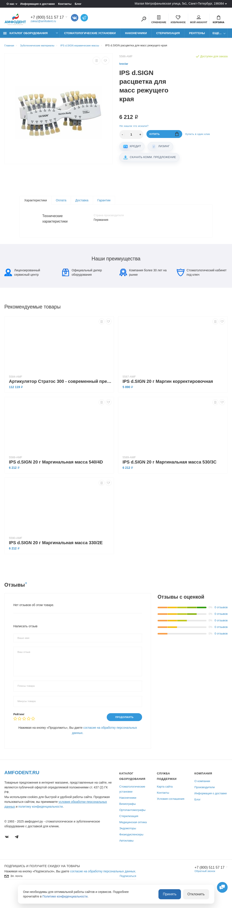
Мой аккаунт (198, 20)
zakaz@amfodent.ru (43, 21)
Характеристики (35, 203)
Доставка (81, 203)
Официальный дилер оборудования (82, 289)
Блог (78, 3)
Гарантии (103, 203)
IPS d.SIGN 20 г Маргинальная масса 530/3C (170, 478)
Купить (164, 138)
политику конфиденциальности (40, 823)
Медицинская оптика (133, 839)
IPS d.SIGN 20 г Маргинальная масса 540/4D (56, 478)
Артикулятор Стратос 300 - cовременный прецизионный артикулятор (60, 398)
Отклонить (197, 894)
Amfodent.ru (21, 789)
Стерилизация (168, 35)
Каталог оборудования (25, 35)
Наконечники (136, 35)
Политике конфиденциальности (65, 897)
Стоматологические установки (90, 35)
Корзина (218, 20)
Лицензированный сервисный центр (22, 289)
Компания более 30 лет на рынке (143, 289)
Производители (204, 804)
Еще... (217, 35)
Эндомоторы (127, 845)
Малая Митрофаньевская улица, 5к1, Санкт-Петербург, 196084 (179, 3)
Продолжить (122, 733)
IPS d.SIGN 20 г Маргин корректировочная (168, 398)
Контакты (64, 3)
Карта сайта (165, 803)
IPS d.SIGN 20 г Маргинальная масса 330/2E (56, 559)
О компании (202, 798)
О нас (10, 3)
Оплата (61, 203)
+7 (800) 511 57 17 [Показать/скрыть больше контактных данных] (47, 18)
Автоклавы (126, 857)
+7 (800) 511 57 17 (207, 884)
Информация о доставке (37, 3)
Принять (174, 894)
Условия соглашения (170, 815)
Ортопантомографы (132, 827)
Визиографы (127, 821)
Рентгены (197, 35)
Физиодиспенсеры (131, 851)
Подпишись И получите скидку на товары (42, 883)
